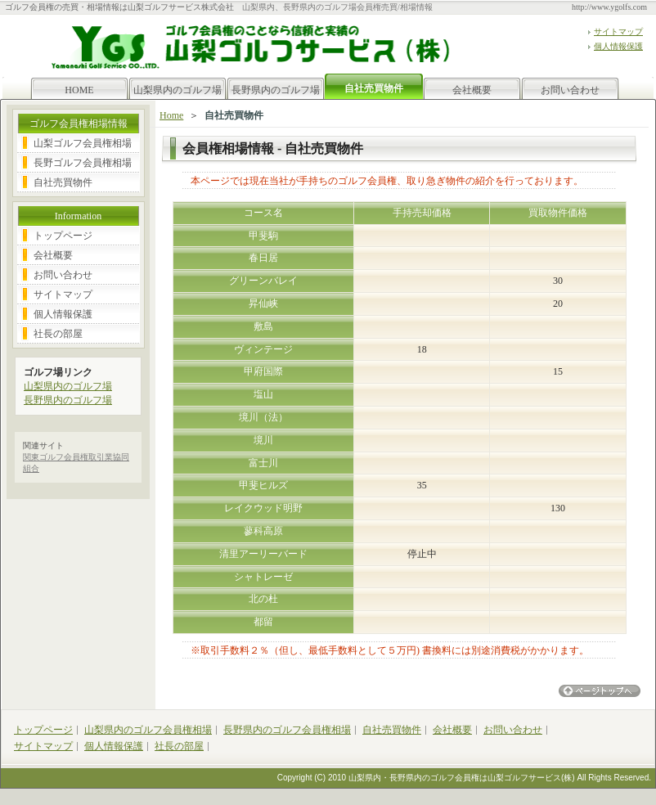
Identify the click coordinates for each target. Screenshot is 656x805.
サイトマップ (618, 31)
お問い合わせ (570, 90)
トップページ (63, 235)
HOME (79, 90)
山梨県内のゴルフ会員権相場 (148, 729)
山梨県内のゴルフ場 (177, 90)
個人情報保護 (618, 46)
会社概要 (472, 90)
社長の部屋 (58, 334)
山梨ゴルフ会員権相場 (83, 143)
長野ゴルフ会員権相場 (83, 163)
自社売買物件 (63, 182)
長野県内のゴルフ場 (275, 90)
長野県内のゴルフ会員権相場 (287, 729)
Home (171, 115)
